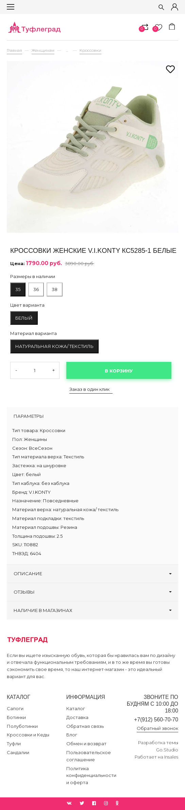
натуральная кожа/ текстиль (54, 346)
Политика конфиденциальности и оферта (91, 775)
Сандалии (18, 752)
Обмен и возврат (86, 743)
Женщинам (43, 50)
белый (24, 318)
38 (54, 289)
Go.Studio (167, 749)
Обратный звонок (157, 728)
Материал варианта (33, 333)
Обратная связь (85, 726)
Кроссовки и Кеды (28, 734)
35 (17, 289)
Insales (171, 757)
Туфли (14, 743)
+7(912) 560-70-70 (156, 719)
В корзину (119, 370)
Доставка (77, 717)
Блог (71, 734)
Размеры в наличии (32, 276)
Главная (14, 50)
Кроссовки (90, 50)
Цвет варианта (27, 305)
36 (36, 289)
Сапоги (15, 708)
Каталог (75, 708)
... (67, 50)
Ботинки (16, 717)
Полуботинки (22, 726)
